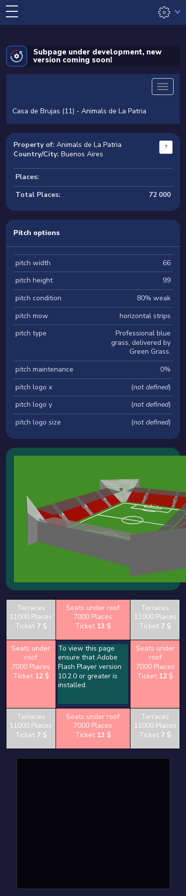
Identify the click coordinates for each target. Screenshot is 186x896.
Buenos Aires (82, 154)
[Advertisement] (93, 822)
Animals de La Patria (89, 144)
